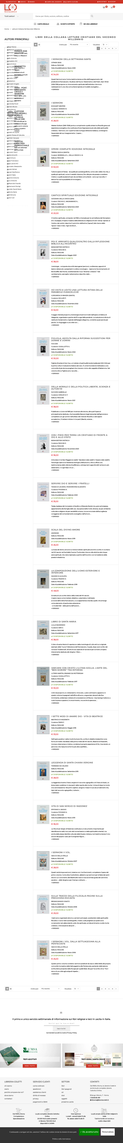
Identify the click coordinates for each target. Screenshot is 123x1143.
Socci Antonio (12, 181)
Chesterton (11, 81)
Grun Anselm (11, 121)
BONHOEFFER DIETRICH (60, 247)
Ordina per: (63, 45)
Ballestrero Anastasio (14, 50)
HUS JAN (54, 344)
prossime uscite (67, 1102)
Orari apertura (76, 1114)
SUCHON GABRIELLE (59, 392)
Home (6, 29)
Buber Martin (11, 70)
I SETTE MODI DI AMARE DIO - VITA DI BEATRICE (77, 716)
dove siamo (8, 1095)
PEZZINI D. (62, 579)
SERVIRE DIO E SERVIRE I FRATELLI (70, 483)
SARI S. (60, 628)
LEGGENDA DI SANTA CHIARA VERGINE (72, 763)
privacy (35, 1099)
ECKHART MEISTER (58, 106)
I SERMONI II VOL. (60, 852)
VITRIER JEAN (56, 62)
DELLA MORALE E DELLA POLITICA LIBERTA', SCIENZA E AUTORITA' (80, 388)
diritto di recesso (39, 1095)
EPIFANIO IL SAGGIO (58, 809)
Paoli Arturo (11, 158)
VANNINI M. (62, 109)
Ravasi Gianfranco (13, 172)
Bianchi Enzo (11, 64)
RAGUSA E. (62, 250)
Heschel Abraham (13, 129)
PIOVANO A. (62, 489)
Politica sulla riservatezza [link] (61, 1139)
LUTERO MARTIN (57, 673)
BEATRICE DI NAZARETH (60, 719)
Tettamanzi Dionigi (13, 186)
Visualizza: (96, 45)
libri (63, 1086)
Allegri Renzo (11, 47)
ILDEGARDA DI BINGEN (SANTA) (63, 295)
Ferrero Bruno (12, 107)
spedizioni (37, 1089)
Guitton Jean (11, 126)
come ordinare (38, 1086)
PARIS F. (61, 722)
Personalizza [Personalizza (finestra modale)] (108, 1132)
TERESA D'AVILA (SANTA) (60, 152)
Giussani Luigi (12, 118)
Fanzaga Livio (12, 101)
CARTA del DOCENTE (53, 2)
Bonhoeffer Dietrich (14, 67)
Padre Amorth (12, 155)
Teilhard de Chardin (14, 183)
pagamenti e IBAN (40, 1102)
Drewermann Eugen (14, 95)
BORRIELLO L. (63, 155)
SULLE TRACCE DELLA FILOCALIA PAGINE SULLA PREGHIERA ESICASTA (77, 897)
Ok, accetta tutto (89, 1132)
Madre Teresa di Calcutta (15, 135)
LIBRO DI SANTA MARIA (63, 622)
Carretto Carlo (12, 78)
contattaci (8, 1099)
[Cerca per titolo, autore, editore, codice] (104, 16)
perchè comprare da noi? (14, 1092)
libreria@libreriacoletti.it (100, 1100)
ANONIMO (55, 533)
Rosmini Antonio (13, 178)
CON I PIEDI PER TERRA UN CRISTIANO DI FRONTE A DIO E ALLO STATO (79, 436)
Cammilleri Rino (12, 72)
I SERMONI (57, 103)
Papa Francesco (12, 161)
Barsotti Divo (11, 55)
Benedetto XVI (12, 61)
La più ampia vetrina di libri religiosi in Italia (104, 1115)
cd (62, 1092)
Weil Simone (11, 195)
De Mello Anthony (13, 89)
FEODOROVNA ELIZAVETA (76, 487)
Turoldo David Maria (14, 189)
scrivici (23, 2)
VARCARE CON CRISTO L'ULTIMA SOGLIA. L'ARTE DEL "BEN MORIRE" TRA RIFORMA (79, 669)
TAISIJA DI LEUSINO (58, 487)
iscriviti (61, 1029)
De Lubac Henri (12, 87)
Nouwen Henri (12, 152)
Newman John (12, 149)
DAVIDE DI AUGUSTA (59, 576)
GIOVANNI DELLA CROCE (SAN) (62, 199)
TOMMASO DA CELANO (59, 766)
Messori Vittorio (12, 144)
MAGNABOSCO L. (72, 201)
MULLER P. (62, 298)
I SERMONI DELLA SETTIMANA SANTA (71, 59)
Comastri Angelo (13, 84)
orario (32, 2)
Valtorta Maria (12, 192)
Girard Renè (11, 115)
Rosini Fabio (11, 175)
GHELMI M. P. (63, 395)
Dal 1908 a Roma (19, 1114)
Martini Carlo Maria (13, 141)
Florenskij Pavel (12, 104)
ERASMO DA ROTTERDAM (73, 673)
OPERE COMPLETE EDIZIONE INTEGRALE (73, 149)
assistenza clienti (39, 1092)
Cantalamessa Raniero (15, 75)
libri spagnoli (66, 1089)
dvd (62, 1095)
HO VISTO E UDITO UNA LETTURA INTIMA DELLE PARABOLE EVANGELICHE (77, 291)
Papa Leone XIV (12, 163)
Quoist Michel (12, 169)
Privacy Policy (72, 1033)
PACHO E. (61, 201)
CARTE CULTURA (70, 2)
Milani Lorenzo (12, 146)
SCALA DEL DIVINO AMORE (65, 530)
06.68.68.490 (95, 1098)
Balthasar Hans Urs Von (15, 52)
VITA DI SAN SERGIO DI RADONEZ (69, 806)
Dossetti (10, 92)
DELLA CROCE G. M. (76, 155)
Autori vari (10, 198)
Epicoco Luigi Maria (14, 98)
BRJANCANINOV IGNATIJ (60, 901)
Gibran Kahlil (11, 112)
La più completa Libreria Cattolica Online (47, 1115)
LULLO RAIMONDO (58, 625)
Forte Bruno (11, 109)
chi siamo (8, 1086)
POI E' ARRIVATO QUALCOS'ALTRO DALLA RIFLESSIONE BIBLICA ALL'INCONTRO (80, 242)
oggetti (64, 1099)
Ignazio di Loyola (13, 132)
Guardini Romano (13, 124)
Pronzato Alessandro (14, 166)
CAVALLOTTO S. (64, 346)
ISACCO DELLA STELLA (59, 856)
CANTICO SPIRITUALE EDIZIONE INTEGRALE (74, 195)
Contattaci (12, 2)
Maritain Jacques (13, 138)
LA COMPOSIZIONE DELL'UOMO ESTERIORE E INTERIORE (75, 572)
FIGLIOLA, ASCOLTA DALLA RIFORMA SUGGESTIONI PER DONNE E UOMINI (80, 339)
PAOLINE (60, 65)
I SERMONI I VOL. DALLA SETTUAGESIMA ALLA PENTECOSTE (75, 942)
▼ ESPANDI (55, 89)
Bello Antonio (12, 58)
